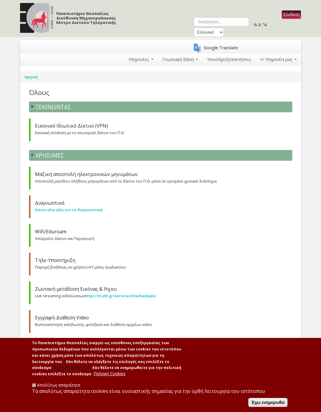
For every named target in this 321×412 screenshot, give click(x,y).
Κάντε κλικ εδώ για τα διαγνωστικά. (69, 209)
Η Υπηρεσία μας (278, 59)
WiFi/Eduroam (50, 231)
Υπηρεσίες (140, 59)
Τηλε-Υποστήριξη (55, 260)
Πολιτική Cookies (109, 376)
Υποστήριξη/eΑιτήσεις (229, 59)
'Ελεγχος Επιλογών (71, 370)
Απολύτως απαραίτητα (58, 387)
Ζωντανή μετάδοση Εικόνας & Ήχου (76, 289)
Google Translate (221, 47)
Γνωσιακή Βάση (180, 59)
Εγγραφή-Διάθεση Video (62, 317)
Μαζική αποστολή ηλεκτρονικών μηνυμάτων (86, 174)
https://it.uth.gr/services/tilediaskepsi (120, 295)
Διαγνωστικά (49, 203)
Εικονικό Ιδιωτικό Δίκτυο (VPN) (71, 125)
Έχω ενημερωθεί (268, 404)
